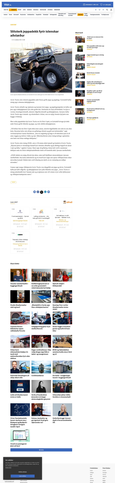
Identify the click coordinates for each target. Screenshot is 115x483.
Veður (104, 452)
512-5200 (26, 450)
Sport (91, 448)
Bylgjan (104, 455)
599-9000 (9, 460)
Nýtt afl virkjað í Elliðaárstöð (60, 284)
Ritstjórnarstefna (26, 457)
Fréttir (91, 444)
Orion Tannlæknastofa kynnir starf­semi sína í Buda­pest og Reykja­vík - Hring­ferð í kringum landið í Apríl (19, 402)
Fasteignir (105, 446)
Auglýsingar (25, 452)
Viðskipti (92, 446)
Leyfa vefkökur (32, 476)
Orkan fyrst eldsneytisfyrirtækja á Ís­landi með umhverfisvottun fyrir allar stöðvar (19, 344)
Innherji (105, 444)
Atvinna (104, 448)
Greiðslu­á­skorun (35, 362)
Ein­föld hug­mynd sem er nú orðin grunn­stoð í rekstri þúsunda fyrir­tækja (40, 285)
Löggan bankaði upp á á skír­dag (95, 55)
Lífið (91, 450)
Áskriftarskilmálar (26, 459)
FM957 (104, 457)
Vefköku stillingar (13, 476)
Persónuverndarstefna (10, 454)
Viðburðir (105, 450)
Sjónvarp (92, 455)
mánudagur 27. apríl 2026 (92, 5)
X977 (104, 459)
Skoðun (92, 452)
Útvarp (91, 457)
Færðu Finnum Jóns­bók (93, 73)
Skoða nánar (8, 471)
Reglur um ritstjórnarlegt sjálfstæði (11, 451)
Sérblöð (14, 182)
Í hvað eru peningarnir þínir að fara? (20, 420)
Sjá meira (41, 424)
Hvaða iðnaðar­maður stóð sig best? (20, 304)
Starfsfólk (24, 461)
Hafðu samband (26, 454)
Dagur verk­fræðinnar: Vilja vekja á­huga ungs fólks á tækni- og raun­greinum (40, 344)
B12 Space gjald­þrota (92, 118)
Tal (103, 461)
